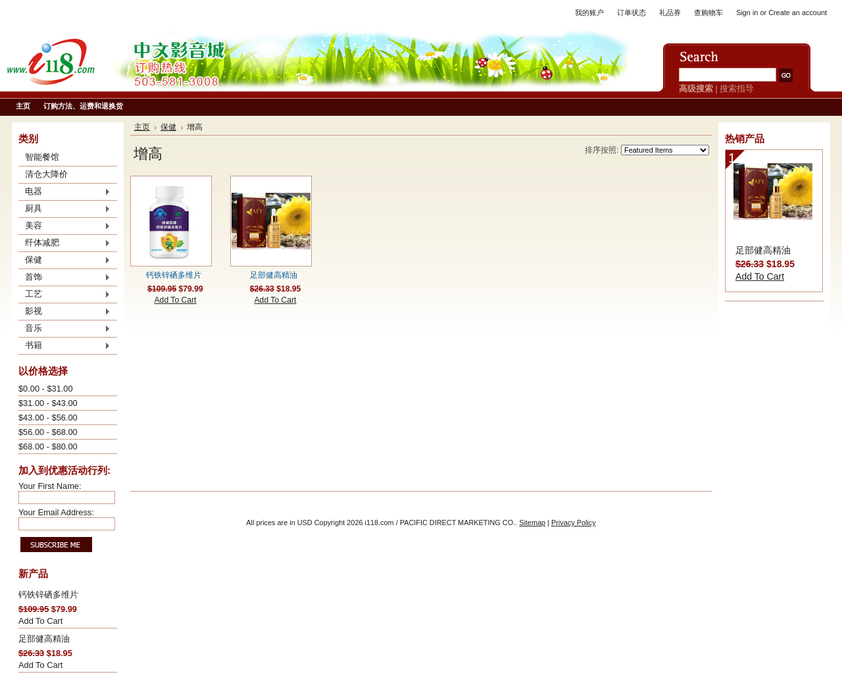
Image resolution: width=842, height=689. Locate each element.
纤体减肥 (64, 243)
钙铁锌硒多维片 (48, 595)
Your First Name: (50, 486)
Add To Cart (40, 621)
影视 (64, 312)
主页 (142, 127)
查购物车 (708, 12)
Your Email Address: (56, 512)
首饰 (64, 278)
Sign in (747, 12)
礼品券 (670, 12)
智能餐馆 (42, 157)
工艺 (64, 295)
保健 (64, 261)
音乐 (64, 329)
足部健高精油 (44, 639)
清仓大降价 (46, 174)
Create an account (797, 12)
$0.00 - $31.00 (45, 389)
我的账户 (589, 12)
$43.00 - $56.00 (48, 417)
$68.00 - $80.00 (48, 446)
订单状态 (631, 12)
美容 (64, 226)
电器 (64, 192)
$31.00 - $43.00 (48, 403)
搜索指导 (737, 88)
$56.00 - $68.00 (48, 432)
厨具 (64, 209)
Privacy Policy (573, 522)
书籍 (64, 346)
